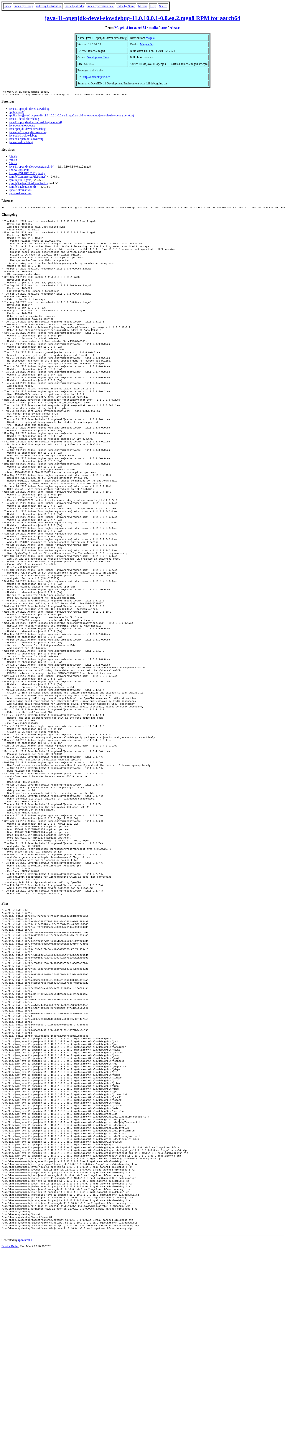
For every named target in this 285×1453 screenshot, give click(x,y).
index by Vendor (74, 6)
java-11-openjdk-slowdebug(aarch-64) (32, 167)
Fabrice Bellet (9, 1448)
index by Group (23, 6)
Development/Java (98, 57)
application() (16, 113)
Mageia (150, 37)
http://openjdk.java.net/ (96, 76)
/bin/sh (13, 157)
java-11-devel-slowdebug (24, 119)
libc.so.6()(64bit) (19, 171)
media (153, 28)
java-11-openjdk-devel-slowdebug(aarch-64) (35, 123)
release (174, 28)
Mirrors (142, 6)
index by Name (126, 6)
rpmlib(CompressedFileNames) (27, 177)
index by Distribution (49, 6)
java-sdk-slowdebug (21, 143)
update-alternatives (20, 191)
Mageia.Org (147, 44)
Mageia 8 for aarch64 (130, 28)
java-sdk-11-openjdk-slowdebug (28, 133)
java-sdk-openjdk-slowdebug (26, 140)
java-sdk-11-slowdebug (23, 136)
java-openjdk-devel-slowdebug (27, 129)
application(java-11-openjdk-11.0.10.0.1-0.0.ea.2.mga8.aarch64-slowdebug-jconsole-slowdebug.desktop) (71, 116)
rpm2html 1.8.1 (27, 1442)
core (163, 28)
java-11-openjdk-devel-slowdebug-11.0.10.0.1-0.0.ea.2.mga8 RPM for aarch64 (142, 18)
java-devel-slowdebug (22, 126)
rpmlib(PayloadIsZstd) (22, 187)
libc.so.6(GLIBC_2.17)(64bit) (27, 174)
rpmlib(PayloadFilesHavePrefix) (28, 184)
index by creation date (100, 6)
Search (163, 6)
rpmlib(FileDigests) (20, 181)
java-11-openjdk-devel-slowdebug (29, 109)
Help (153, 6)
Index (7, 6)
